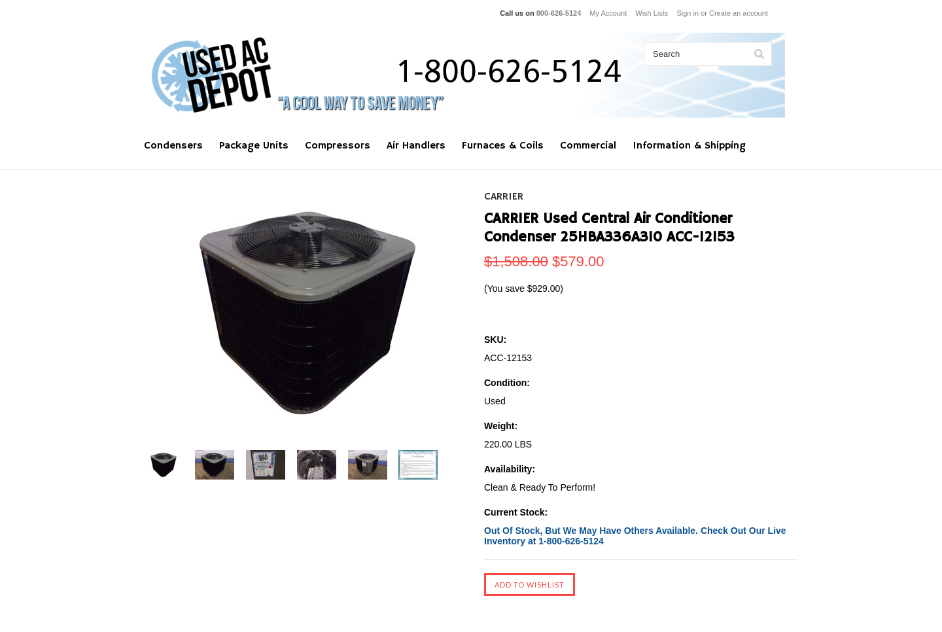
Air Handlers (416, 145)
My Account (608, 13)
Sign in (687, 13)
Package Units (253, 145)
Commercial (588, 145)
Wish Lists (651, 13)
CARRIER (503, 196)
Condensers (173, 145)
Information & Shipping (689, 145)
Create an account (738, 13)
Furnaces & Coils (503, 145)
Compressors (337, 145)
